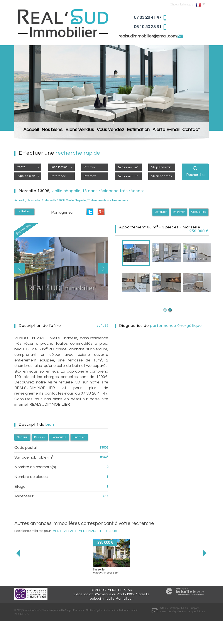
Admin (135, 610)
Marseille (34, 200)
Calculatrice (198, 212)
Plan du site (78, 610)
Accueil (28, 130)
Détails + (39, 437)
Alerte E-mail (167, 130)
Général (22, 437)
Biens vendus (80, 130)
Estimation (138, 130)
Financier (79, 437)
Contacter (161, 212)
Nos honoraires (110, 610)
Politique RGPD (21, 613)
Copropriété (59, 437)
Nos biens (52, 130)
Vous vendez (110, 130)
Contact (193, 130)
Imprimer (179, 212)
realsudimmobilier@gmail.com (147, 36)
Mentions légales (94, 610)
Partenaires (124, 610)
